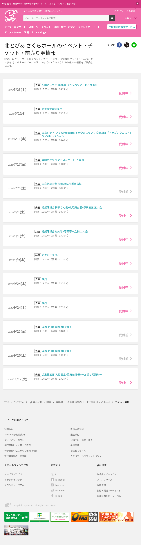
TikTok (58, 495)
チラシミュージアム (14, 485)
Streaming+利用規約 (14, 434)
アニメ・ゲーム (12, 32)
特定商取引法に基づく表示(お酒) (20, 450)
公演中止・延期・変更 (81, 439)
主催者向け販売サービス (122, 27)
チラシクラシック (13, 479)
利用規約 (8, 429)
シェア (119, 45)
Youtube (59, 485)
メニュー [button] (128, 17)
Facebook (60, 479)
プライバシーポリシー (15, 439)
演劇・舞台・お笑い (64, 27)
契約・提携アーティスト (109, 490)
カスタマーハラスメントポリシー (87, 456)
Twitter (126, 45)
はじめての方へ (78, 450)
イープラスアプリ (13, 474)
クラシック (84, 27)
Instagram (60, 490)
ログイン (118, 11)
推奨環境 (74, 445)
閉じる (137, 3)
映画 (26, 32)
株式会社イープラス (107, 474)
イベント (46, 27)
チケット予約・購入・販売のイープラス (43, 11)
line (134, 45)
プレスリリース (104, 479)
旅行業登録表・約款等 (15, 456)
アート (96, 27)
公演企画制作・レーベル (109, 495)
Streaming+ (39, 32)
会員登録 (130, 11)
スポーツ (33, 27)
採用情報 (101, 485)
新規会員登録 (77, 429)
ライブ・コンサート (15, 27)
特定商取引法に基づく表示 (17, 445)
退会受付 (74, 434)
